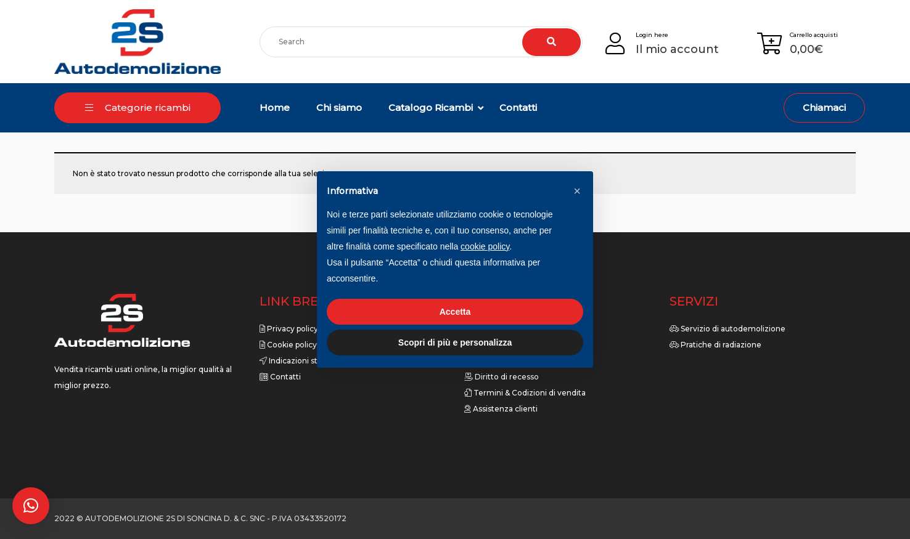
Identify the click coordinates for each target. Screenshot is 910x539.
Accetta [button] (455, 312)
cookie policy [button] (485, 246)
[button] (30, 505)
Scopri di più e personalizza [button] (455, 342)
